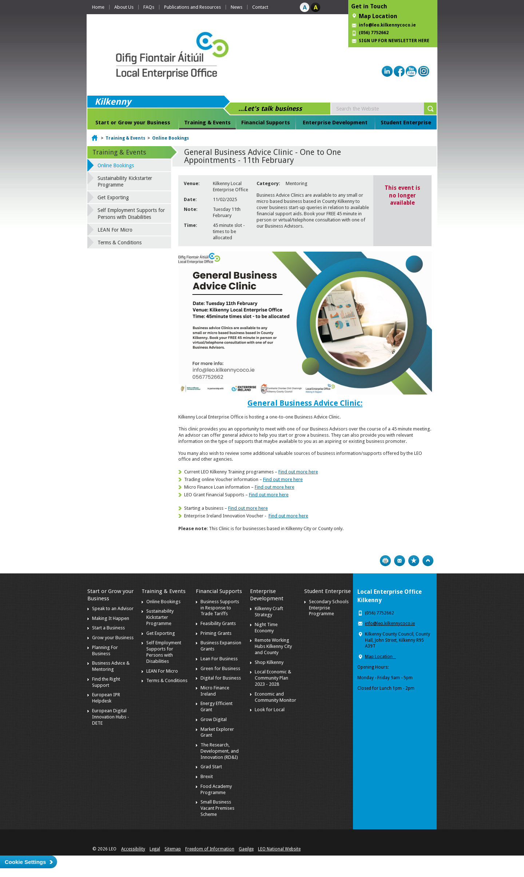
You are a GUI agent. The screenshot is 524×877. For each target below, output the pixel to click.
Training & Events (207, 122)
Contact (260, 7)
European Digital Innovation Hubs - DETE (110, 717)
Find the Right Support (106, 682)
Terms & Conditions (120, 242)
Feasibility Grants (218, 623)
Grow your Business (113, 637)
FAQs (148, 7)
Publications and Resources (192, 7)
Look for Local (270, 709)
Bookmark (413, 560)
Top (427, 560)
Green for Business (220, 668)
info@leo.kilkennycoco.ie (388, 25)
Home (98, 7)
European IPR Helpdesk (106, 698)
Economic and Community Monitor (275, 697)
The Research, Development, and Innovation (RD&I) (220, 751)
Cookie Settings (25, 862)
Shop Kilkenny (269, 662)
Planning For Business (105, 650)
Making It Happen (110, 618)
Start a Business (108, 627)
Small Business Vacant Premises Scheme (217, 808)
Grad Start (211, 766)
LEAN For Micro (115, 230)
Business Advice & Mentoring (111, 666)
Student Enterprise (406, 122)
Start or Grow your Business (132, 122)
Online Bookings (170, 138)
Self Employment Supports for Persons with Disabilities (131, 213)
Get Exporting (113, 197)
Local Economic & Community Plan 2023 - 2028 (273, 678)
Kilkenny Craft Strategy (269, 611)
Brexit (207, 776)
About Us (124, 7)
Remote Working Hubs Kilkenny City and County (273, 646)
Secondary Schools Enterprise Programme (329, 608)
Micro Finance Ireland (215, 691)
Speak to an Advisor (113, 608)
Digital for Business (221, 678)
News (236, 7)
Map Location (378, 16)
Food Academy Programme (216, 789)
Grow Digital (214, 719)
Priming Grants (216, 633)
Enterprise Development (335, 122)
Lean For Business (219, 658)
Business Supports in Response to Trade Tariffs (220, 608)
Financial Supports (265, 122)
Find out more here (298, 471)
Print (385, 560)
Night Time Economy (266, 627)
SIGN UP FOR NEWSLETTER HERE (394, 40)
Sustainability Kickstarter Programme (125, 181)
